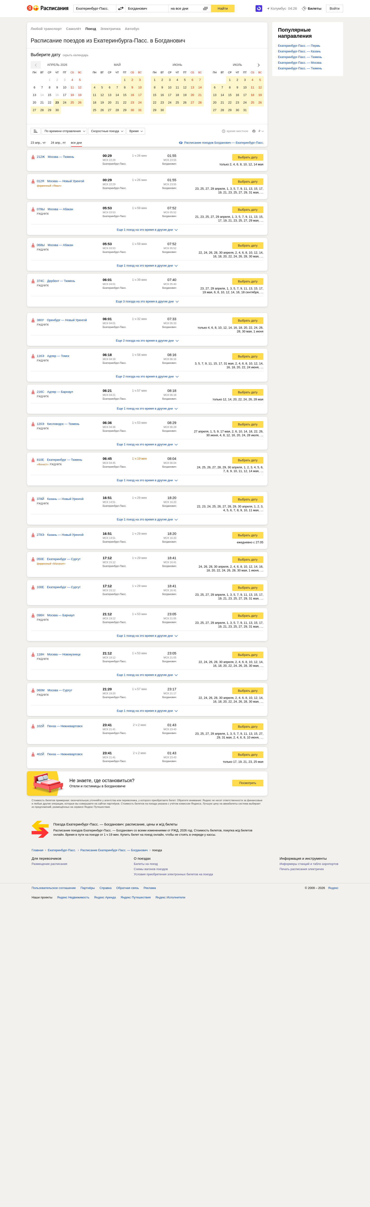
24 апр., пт (58, 143)
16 (57, 95)
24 (64, 102)
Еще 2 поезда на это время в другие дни (147, 341)
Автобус (132, 29)
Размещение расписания (49, 865)
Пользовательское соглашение (54, 889)
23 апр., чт (38, 143)
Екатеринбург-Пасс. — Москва (299, 62)
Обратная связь (127, 889)
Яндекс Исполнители (170, 898)
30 (57, 110)
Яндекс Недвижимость (73, 898)
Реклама (150, 889)
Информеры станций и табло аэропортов (309, 865)
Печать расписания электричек (302, 870)
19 (79, 95)
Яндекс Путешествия (136, 898)
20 (34, 102)
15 (49, 95)
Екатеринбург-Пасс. (114, 164)
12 (79, 87)
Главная (37, 851)
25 (72, 102)
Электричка (110, 29)
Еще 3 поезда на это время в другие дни (147, 302)
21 (42, 102)
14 (42, 95)
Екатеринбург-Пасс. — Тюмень (300, 57)
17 (64, 95)
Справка (106, 889)
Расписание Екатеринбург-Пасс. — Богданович (114, 851)
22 (49, 102)
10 (64, 87)
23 (57, 102)
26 (79, 102)
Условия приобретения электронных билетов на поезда (173, 875)
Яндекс (333, 889)
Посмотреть (247, 784)
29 (49, 110)
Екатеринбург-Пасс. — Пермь (299, 45)
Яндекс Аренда (105, 898)
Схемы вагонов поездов (151, 870)
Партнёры (87, 889)
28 (42, 110)
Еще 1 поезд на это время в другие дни (147, 230)
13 (34, 95)
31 (139, 110)
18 (72, 95)
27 (34, 110)
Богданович (169, 164)
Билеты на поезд (146, 865)
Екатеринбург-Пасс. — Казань (299, 51)
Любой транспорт (46, 29)
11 (72, 87)
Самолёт (73, 29)
